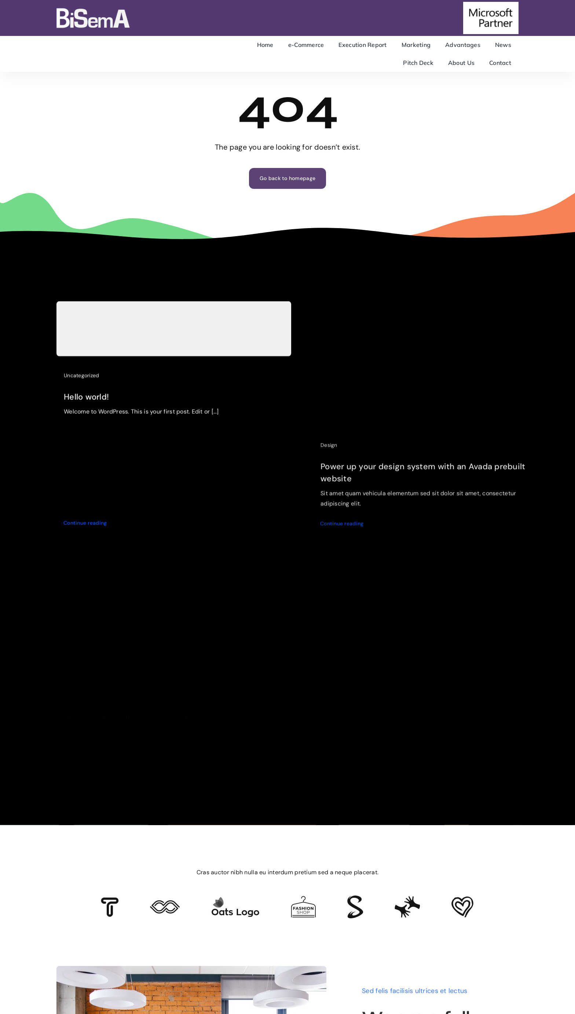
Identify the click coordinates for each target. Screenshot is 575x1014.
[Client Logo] (235, 900)
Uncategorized (81, 379)
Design (329, 451)
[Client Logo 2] (462, 899)
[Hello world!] (173, 332)
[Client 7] (355, 898)
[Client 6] (110, 900)
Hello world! (86, 401)
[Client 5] (165, 903)
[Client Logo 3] (407, 899)
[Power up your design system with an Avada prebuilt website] (430, 314)
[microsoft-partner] (491, 5)
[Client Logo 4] (303, 899)
